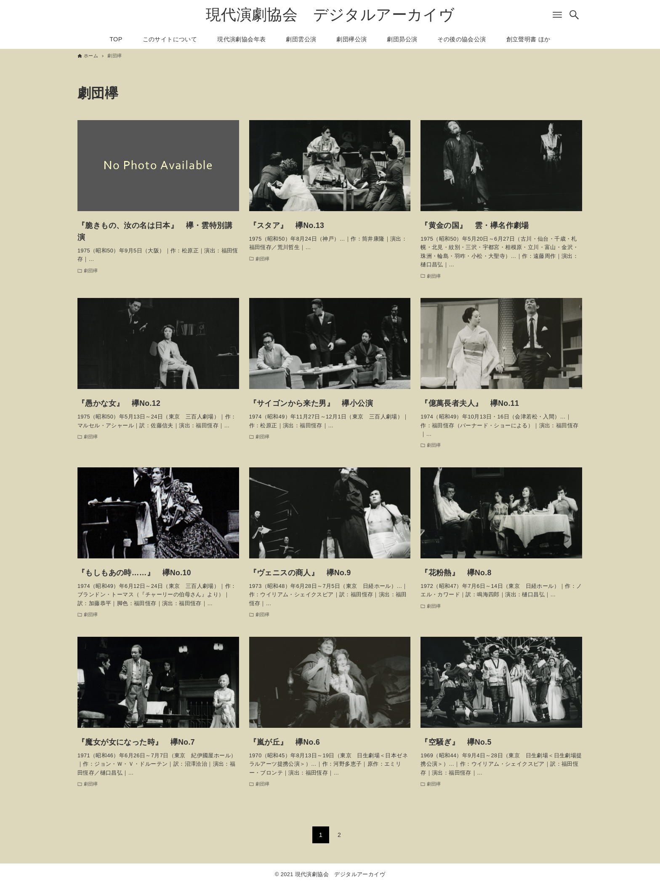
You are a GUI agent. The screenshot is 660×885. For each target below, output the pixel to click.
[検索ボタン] (574, 14)
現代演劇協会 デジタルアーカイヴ (330, 14)
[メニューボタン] (557, 14)
